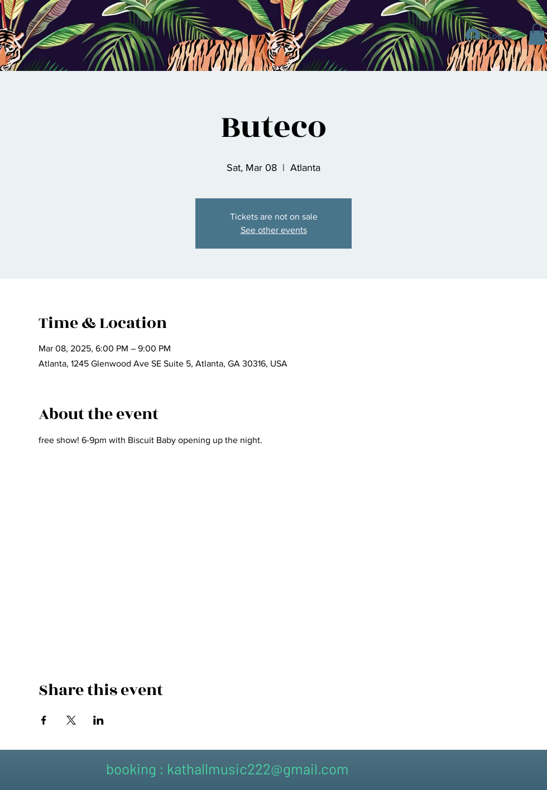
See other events (274, 230)
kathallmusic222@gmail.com (258, 768)
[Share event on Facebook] (44, 720)
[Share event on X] (71, 720)
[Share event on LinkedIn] (98, 720)
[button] (537, 34)
